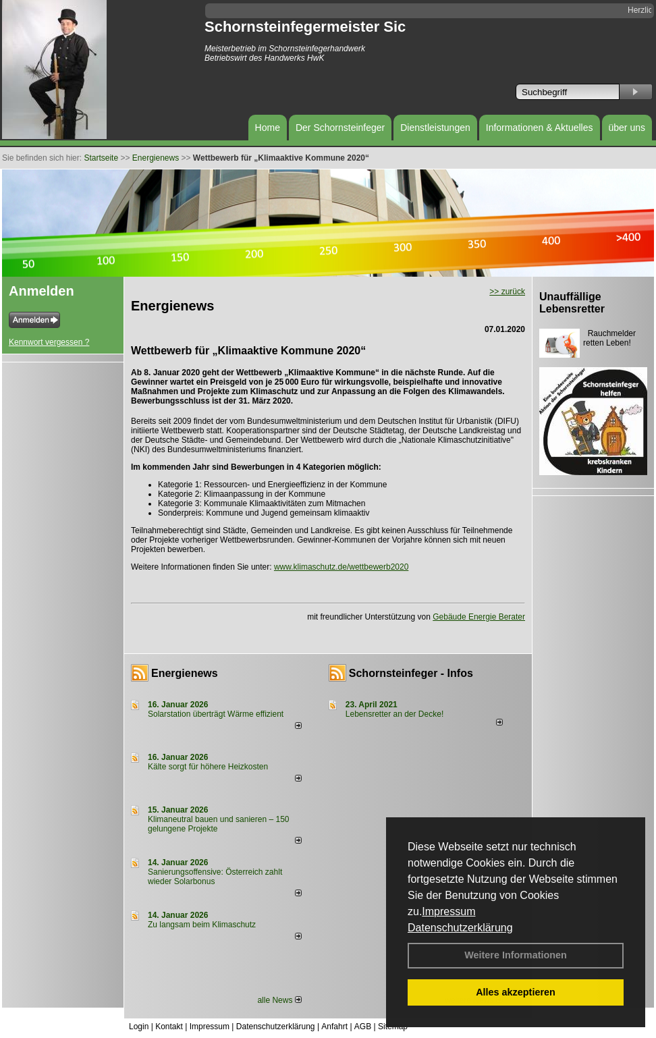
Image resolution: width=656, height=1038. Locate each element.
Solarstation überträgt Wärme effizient (215, 714)
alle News (279, 1000)
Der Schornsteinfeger (340, 127)
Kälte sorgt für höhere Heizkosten (209, 766)
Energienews (184, 673)
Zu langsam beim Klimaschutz (202, 924)
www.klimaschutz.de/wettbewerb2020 (341, 567)
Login (138, 1026)
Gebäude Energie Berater (479, 617)
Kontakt (169, 1026)
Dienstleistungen (435, 127)
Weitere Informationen (515, 955)
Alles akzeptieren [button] (515, 992)
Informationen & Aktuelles (539, 127)
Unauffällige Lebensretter (572, 303)
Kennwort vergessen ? (49, 342)
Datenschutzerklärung (460, 927)
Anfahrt (334, 1026)
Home (267, 127)
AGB (362, 1026)
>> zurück (507, 291)
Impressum (448, 911)
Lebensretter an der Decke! (394, 714)
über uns (627, 127)
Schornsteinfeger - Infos (411, 673)
